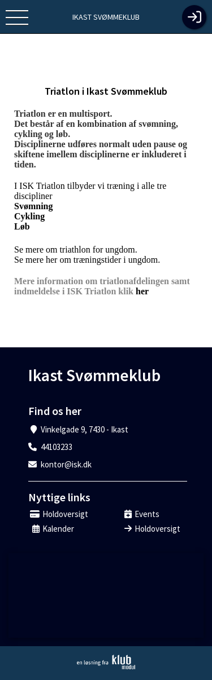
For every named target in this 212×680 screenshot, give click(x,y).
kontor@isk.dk (66, 464)
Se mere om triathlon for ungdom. (75, 249)
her (142, 291)
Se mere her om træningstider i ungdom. (87, 259)
